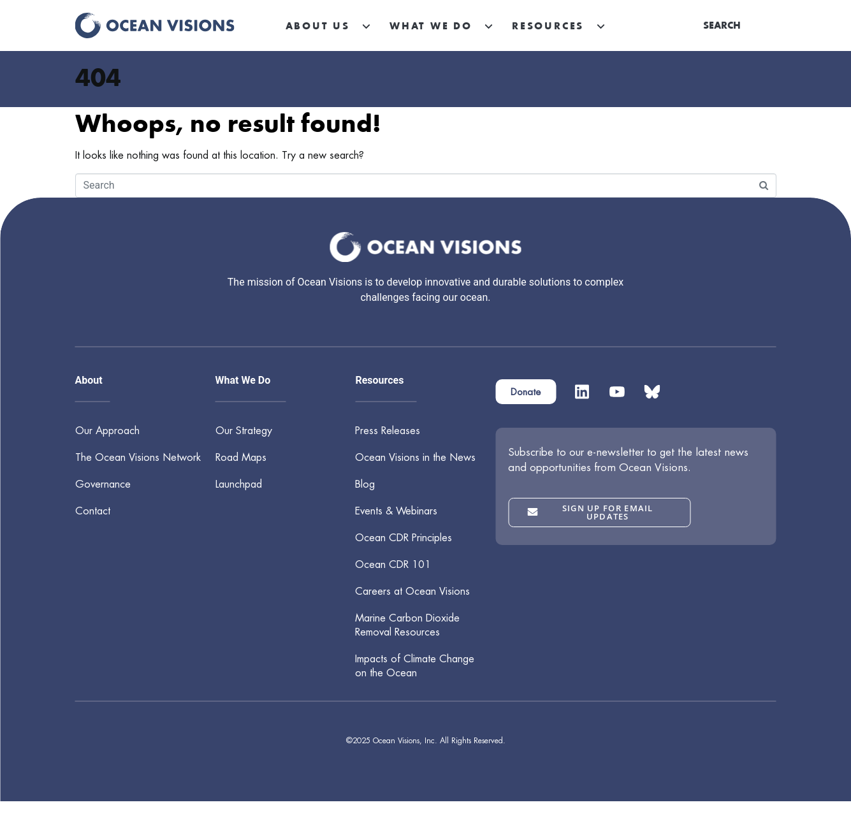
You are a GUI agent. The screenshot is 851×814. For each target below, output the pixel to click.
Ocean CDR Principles (403, 537)
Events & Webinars (396, 511)
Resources (548, 25)
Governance (103, 484)
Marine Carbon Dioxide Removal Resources (407, 625)
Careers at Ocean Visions (412, 591)
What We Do (430, 25)
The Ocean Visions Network (138, 457)
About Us (318, 25)
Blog (365, 484)
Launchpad (238, 484)
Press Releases (387, 430)
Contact (92, 511)
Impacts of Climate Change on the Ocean (414, 666)
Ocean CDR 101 (393, 564)
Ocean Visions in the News (415, 457)
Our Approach (107, 430)
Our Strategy (243, 430)
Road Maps (240, 457)
